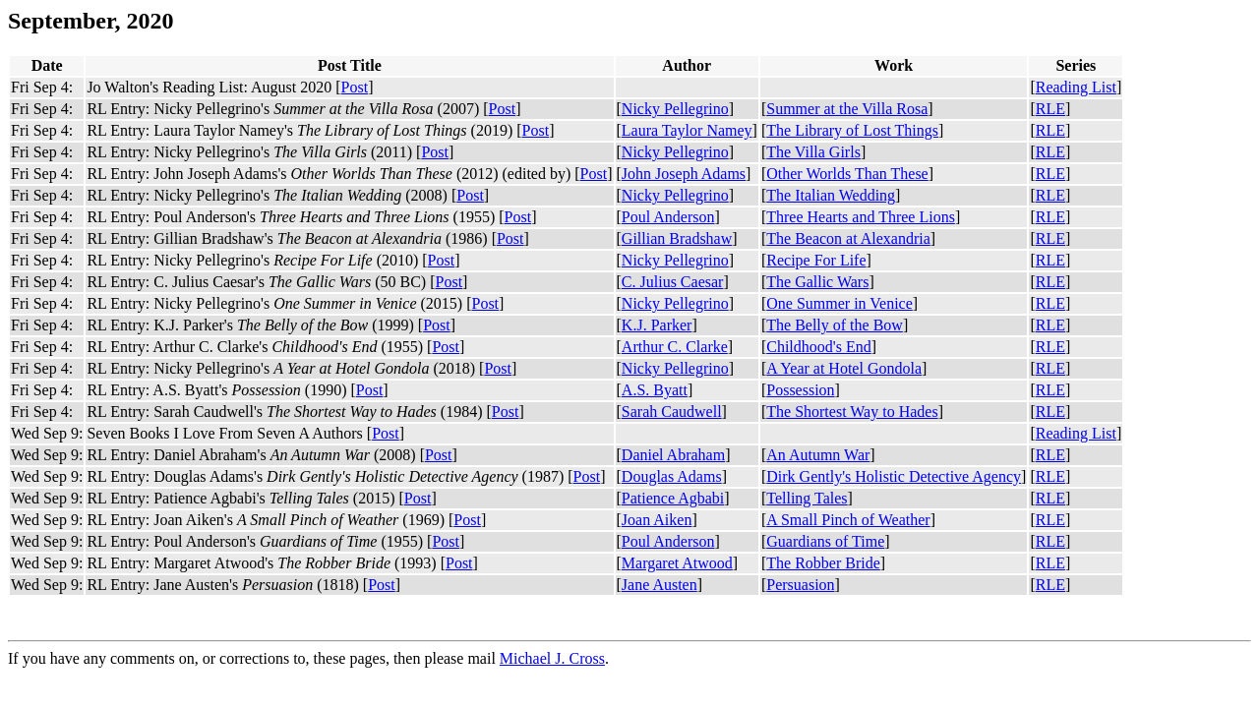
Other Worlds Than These (847, 173)
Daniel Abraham (673, 454)
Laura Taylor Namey (687, 130)
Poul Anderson (668, 216)
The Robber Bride (823, 563)
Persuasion (800, 584)
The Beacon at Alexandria (848, 238)
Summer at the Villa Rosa (847, 108)
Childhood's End (818, 346)
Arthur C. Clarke (675, 346)
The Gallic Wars (817, 281)
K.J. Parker (657, 325)
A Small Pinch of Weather (847, 519)
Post (355, 87)
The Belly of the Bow (834, 325)
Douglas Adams (672, 476)
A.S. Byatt (655, 390)
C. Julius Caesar (673, 281)
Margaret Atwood (677, 563)
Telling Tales (806, 498)
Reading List (1076, 87)
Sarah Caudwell (672, 411)
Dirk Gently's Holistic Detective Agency (893, 476)
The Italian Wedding (830, 195)
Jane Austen (659, 584)
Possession (800, 390)
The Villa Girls (813, 152)
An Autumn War (817, 454)
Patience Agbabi (673, 498)
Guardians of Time (825, 541)
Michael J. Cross (552, 658)
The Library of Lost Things (852, 130)
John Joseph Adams (684, 173)
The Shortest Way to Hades (851, 411)
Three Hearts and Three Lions (860, 216)
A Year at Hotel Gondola (844, 368)
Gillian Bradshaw (677, 238)
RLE (1050, 108)
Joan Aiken (657, 519)
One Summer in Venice (839, 303)
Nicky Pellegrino (675, 108)
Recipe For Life (816, 260)
